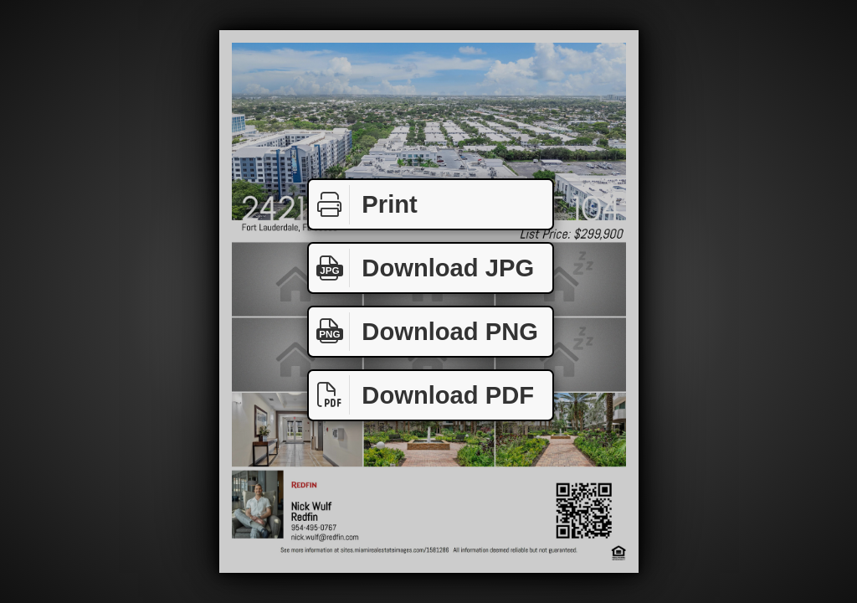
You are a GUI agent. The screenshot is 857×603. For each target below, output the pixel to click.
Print (363, 204)
